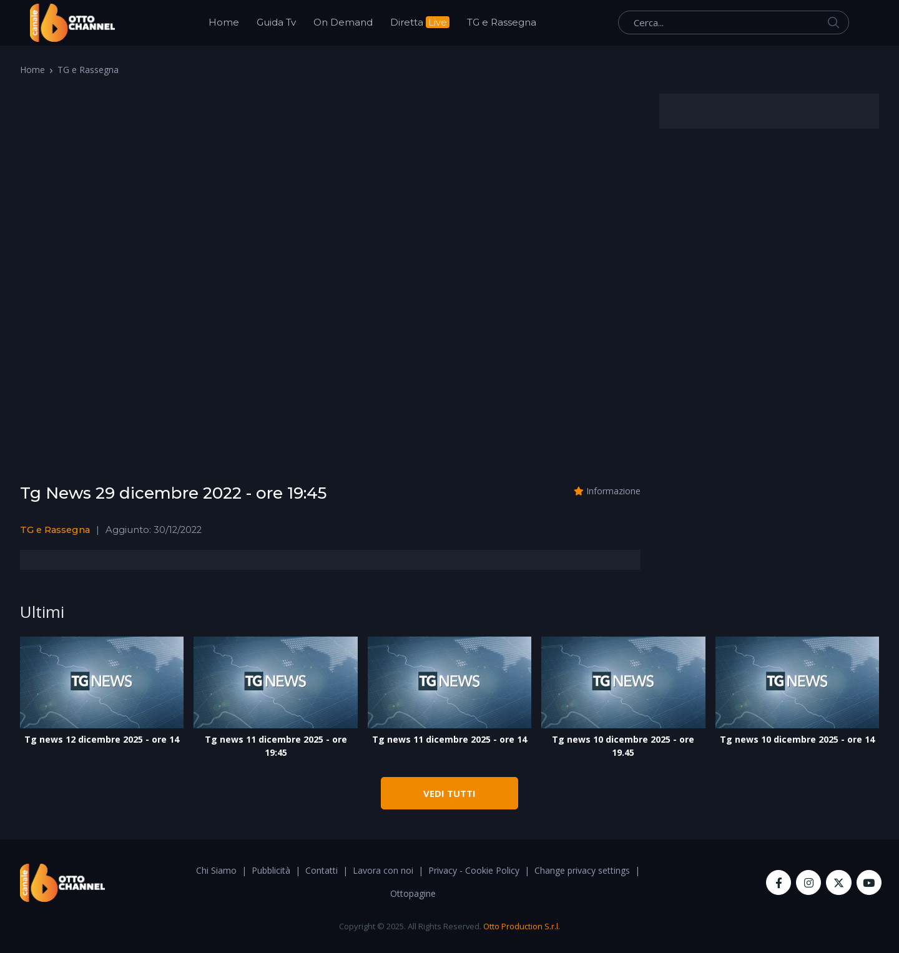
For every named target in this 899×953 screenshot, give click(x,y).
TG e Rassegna (501, 22)
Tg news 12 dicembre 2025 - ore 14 (101, 739)
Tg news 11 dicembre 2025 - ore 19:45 (276, 745)
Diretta (420, 22)
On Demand (343, 22)
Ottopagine (413, 893)
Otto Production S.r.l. (521, 926)
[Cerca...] (733, 22)
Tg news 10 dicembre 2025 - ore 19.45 (623, 745)
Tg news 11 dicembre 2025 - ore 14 (449, 739)
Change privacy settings (582, 870)
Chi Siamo (216, 870)
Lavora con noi (383, 870)
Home (224, 22)
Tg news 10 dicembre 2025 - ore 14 (797, 739)
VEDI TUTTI (449, 793)
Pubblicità (271, 870)
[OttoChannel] (72, 23)
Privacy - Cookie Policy (473, 870)
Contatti (321, 870)
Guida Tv (276, 22)
